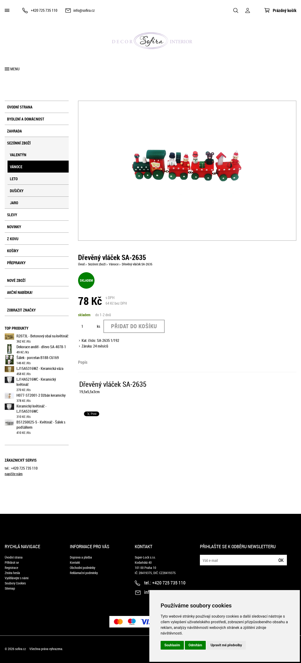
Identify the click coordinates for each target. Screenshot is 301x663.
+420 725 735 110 (44, 10)
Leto (14, 178)
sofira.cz (20, 649)
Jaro (14, 202)
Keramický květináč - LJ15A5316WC (31, 408)
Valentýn (18, 154)
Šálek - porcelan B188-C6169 (37, 357)
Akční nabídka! (19, 292)
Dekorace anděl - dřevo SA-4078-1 (41, 346)
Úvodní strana (19, 107)
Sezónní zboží (19, 143)
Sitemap (10, 588)
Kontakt (75, 562)
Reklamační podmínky (84, 573)
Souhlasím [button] (172, 645)
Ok (281, 560)
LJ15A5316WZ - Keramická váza (39, 368)
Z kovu (12, 238)
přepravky (16, 262)
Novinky (14, 226)
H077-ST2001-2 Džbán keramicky (41, 395)
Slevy (12, 214)
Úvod (81, 264)
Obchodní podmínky (82, 567)
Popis (82, 362)
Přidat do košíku (134, 326)
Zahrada (14, 131)
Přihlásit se (12, 562)
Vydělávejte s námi (16, 578)
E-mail (204, 557)
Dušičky (17, 190)
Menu (15, 69)
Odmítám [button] (195, 645)
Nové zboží (16, 280)
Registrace (11, 567)
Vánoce (16, 166)
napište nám (14, 473)
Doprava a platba (81, 557)
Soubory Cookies (15, 583)
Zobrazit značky (21, 310)
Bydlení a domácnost (25, 119)
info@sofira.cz (84, 10)
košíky (13, 250)
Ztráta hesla (12, 573)
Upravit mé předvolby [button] (226, 645)
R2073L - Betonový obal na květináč (42, 336)
